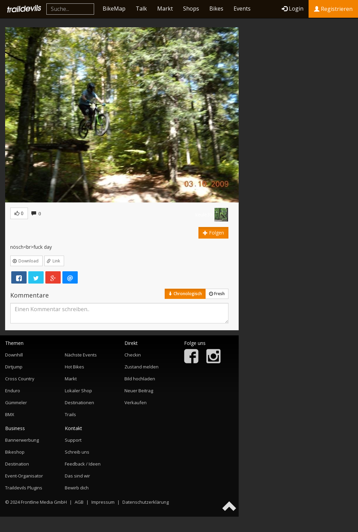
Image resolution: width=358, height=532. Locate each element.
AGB (79, 502)
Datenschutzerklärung (145, 502)
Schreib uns (77, 452)
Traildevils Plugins (23, 488)
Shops (191, 8)
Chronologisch (185, 294)
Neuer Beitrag (138, 390)
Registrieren (333, 9)
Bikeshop (15, 452)
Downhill (14, 355)
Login (292, 8)
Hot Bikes (74, 367)
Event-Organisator (24, 476)
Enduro (12, 390)
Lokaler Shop (78, 390)
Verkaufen (135, 402)
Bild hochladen (139, 379)
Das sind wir (77, 476)
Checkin (132, 355)
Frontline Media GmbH (44, 502)
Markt (165, 8)
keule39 (203, 214)
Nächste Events (81, 355)
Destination (17, 464)
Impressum (103, 502)
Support (73, 440)
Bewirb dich (77, 488)
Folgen (213, 232)
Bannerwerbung (22, 440)
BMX (9, 414)
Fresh (217, 294)
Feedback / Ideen (83, 464)
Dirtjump (14, 367)
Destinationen (79, 402)
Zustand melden (141, 367)
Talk (141, 8)
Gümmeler (16, 402)
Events (242, 8)
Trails (70, 414)
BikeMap (114, 8)
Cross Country (19, 379)
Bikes (216, 8)
